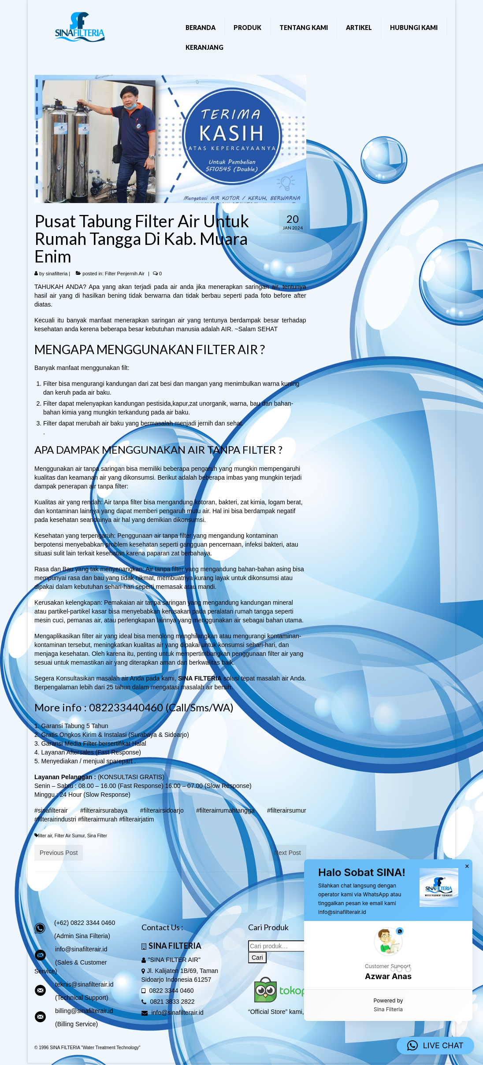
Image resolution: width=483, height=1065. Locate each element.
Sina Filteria (388, 1009)
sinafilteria (57, 273)
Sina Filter (97, 835)
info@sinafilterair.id (81, 949)
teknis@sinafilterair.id (84, 984)
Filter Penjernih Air (125, 273)
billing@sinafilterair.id (84, 1010)
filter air (45, 835)
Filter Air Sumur (70, 835)
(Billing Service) (76, 1024)
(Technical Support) (81, 997)
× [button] (467, 866)
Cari (257, 957)
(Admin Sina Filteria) (82, 935)
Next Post (287, 852)
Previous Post (59, 852)
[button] (388, 955)
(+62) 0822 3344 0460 (84, 922)
